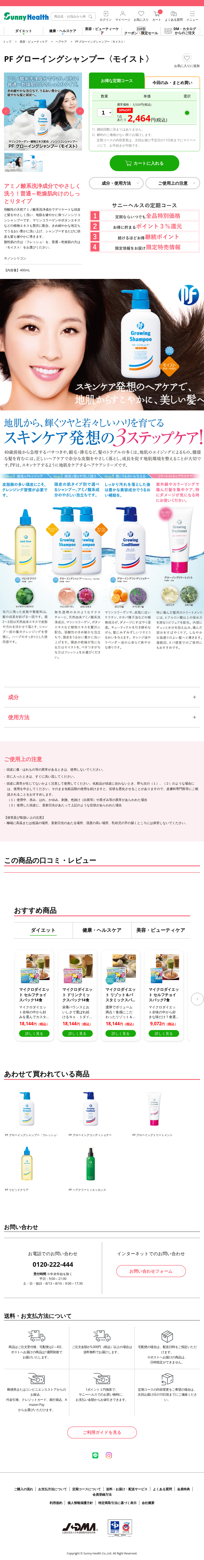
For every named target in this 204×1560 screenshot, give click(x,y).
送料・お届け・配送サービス (126, 1489)
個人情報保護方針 (80, 1503)
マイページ (122, 20)
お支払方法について (52, 1489)
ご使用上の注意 (173, 183)
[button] (6, 111)
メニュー (192, 20)
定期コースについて (86, 1489)
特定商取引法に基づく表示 (117, 1503)
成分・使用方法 (116, 183)
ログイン (106, 20)
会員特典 (183, 1489)
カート (156, 20)
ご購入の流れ (23, 1489)
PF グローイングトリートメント (152, 1135)
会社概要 (148, 1503)
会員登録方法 (102, 1494)
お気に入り (141, 20)
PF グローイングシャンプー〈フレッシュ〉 (32, 1135)
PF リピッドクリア (16, 1190)
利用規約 (56, 1503)
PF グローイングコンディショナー (90, 1135)
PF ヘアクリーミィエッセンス (87, 1190)
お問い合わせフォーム (151, 1271)
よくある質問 (174, 20)
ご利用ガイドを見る (102, 1432)
